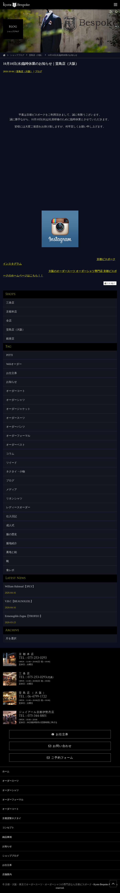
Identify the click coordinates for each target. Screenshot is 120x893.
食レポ (10, 570)
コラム (10, 453)
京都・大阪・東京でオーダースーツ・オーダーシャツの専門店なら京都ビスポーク (48, 884)
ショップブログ (17, 55)
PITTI (9, 355)
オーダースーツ (15, 417)
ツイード (11, 462)
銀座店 (10, 338)
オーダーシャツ (15, 399)
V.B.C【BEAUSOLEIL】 (19, 601)
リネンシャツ (14, 498)
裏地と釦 (11, 552)
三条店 (10, 302)
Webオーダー (14, 364)
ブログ (38, 71)
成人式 (10, 525)
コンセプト (8, 827)
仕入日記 (11, 516)
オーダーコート (15, 390)
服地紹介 (11, 543)
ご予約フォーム (60, 757)
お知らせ (11, 381)
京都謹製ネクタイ (11, 818)
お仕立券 (11, 373)
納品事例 (7, 837)
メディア (11, 489)
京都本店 (11, 311)
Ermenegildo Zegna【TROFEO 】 (23, 616)
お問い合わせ (60, 746)
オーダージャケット (18, 408)
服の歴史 (11, 534)
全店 (9, 320)
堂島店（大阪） (36, 55)
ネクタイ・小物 (15, 471)
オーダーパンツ (15, 426)
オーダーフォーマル (18, 435)
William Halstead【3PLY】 (20, 586)
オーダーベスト (15, 444)
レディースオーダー (18, 507)
